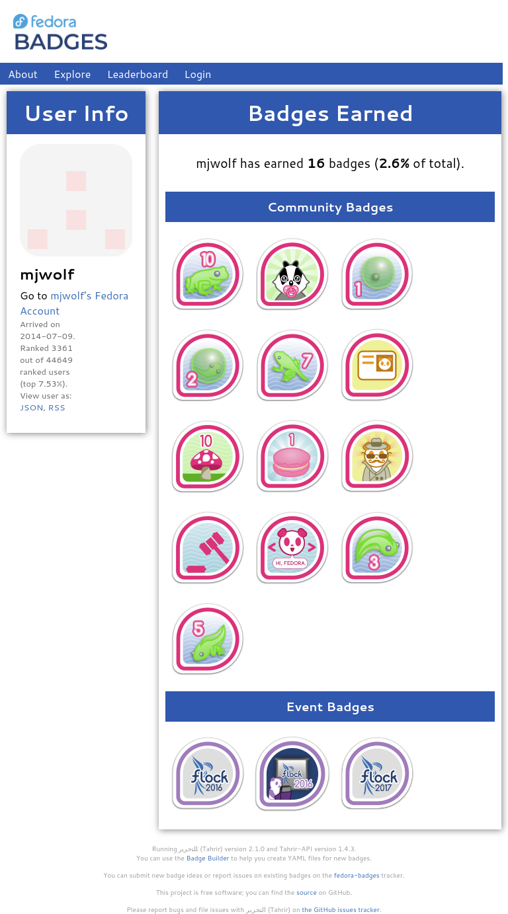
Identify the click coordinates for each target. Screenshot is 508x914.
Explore (72, 73)
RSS (56, 407)
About (23, 73)
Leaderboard (138, 73)
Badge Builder (208, 857)
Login (198, 73)
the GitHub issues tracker (341, 909)
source (306, 892)
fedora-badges (357, 875)
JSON (31, 407)
